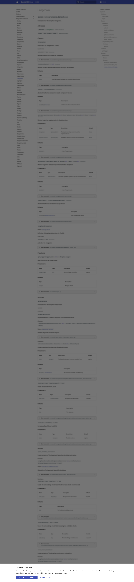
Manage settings (45, 577)
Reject (32, 577)
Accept (21, 577)
